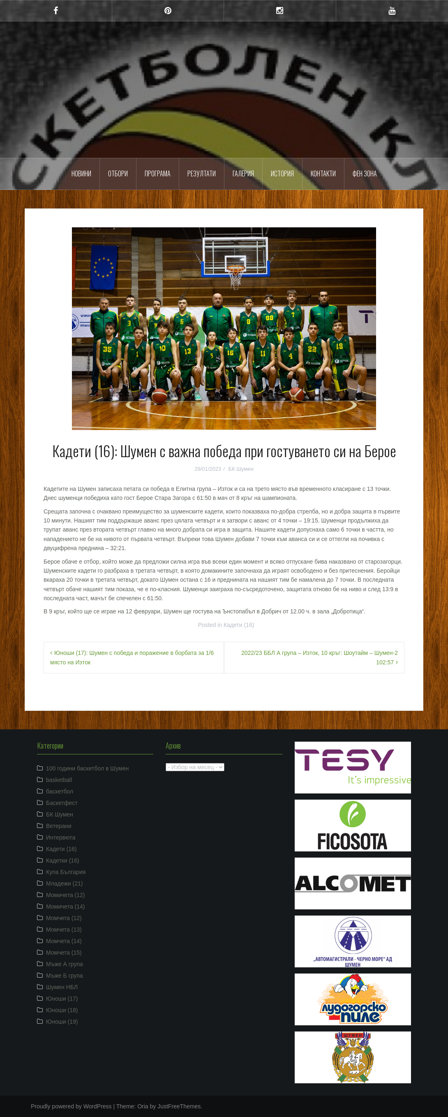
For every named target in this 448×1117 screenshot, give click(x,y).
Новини (81, 173)
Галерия (243, 173)
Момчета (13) (64, 929)
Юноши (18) (62, 1010)
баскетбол (59, 791)
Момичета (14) (65, 906)
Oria (142, 1106)
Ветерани (59, 826)
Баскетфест (62, 803)
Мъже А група (64, 964)
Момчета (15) (64, 952)
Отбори (118, 173)
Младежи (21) (64, 883)
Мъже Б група (64, 975)
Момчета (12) (64, 918)
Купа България (65, 872)
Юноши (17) (62, 998)
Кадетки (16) (62, 860)
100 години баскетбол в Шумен (87, 768)
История (282, 173)
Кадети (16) (239, 625)
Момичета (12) (65, 895)
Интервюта (60, 837)
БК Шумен (240, 469)
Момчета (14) (64, 941)
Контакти (323, 173)
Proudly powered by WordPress (71, 1106)
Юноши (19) (62, 1021)
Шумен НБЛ (62, 987)
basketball (59, 780)
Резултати (201, 173)
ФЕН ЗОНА (365, 173)
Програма (158, 173)
